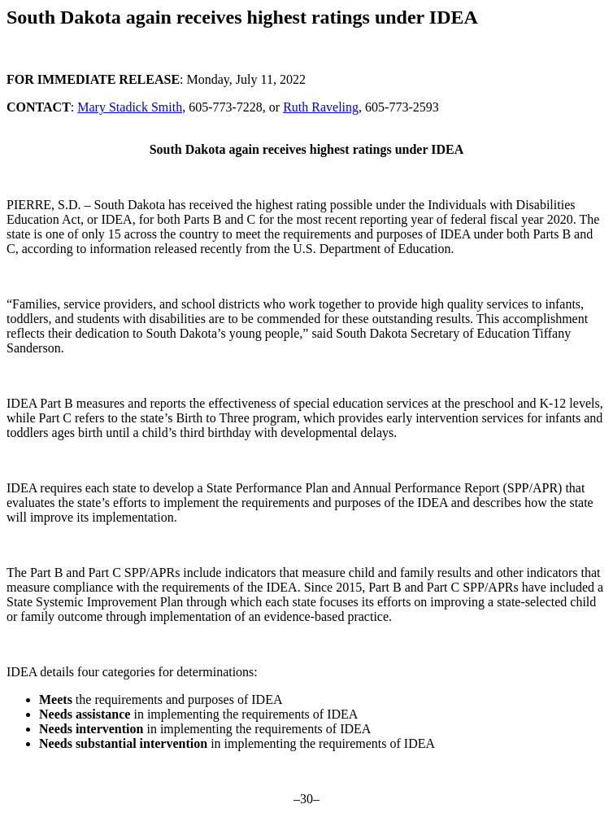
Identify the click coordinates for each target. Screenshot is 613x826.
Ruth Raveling (321, 107)
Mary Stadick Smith (129, 107)
